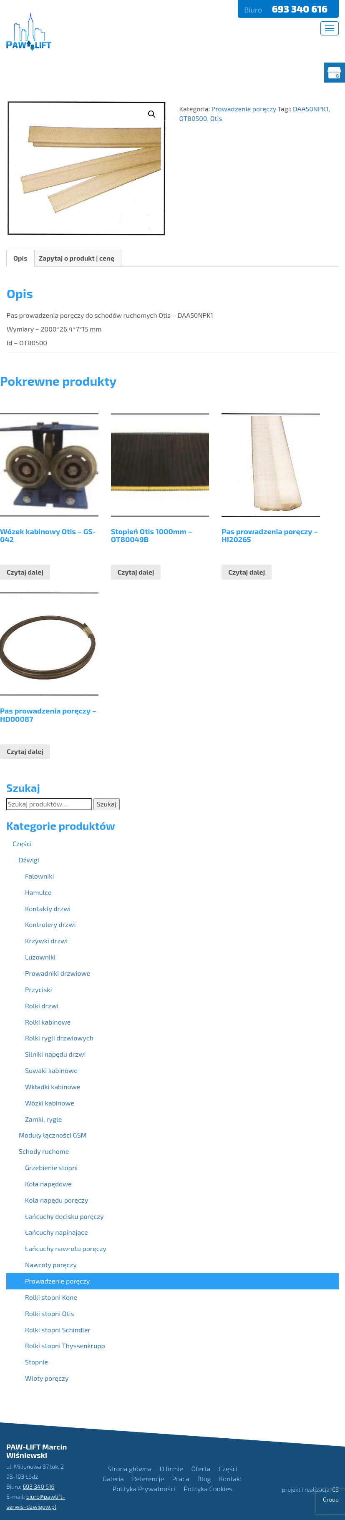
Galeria (113, 1478)
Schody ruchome (44, 1151)
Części (22, 843)
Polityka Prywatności (144, 1488)
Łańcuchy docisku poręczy (64, 1216)
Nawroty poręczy (51, 1265)
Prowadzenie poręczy (57, 1281)
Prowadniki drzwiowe (57, 973)
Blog (204, 1478)
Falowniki (39, 876)
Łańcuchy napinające (56, 1232)
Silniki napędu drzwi (55, 1054)
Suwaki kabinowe (51, 1070)
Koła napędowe (48, 1184)
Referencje (148, 1478)
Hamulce (38, 892)
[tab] (20, 258)
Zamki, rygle (43, 1119)
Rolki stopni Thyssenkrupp (65, 1345)
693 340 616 (301, 9)
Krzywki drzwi (46, 941)
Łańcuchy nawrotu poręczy (65, 1248)
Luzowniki (40, 957)
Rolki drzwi (41, 1006)
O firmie (171, 1468)
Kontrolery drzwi (50, 924)
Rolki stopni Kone (51, 1297)
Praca (180, 1478)
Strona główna (129, 1468)
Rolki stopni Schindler (58, 1330)
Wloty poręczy (46, 1378)
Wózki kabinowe (49, 1103)
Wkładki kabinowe (52, 1086)
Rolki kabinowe (48, 1022)
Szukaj (106, 804)
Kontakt (230, 1478)
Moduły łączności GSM (53, 1135)
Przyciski (38, 989)
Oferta (200, 1468)
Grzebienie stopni (51, 1167)
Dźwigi (29, 860)
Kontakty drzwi (48, 908)
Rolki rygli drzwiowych (59, 1038)
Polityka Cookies (208, 1488)
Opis (20, 258)
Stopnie (36, 1362)
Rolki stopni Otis (49, 1313)
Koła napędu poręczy (56, 1200)
